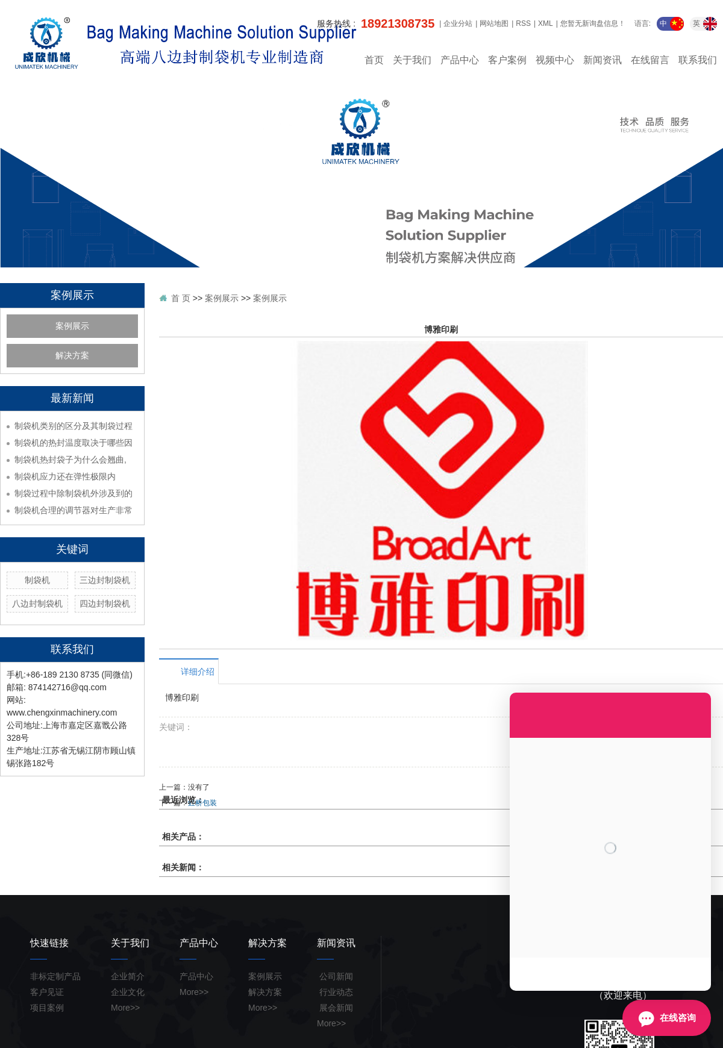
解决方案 (72, 355)
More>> (125, 1007)
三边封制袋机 (105, 580)
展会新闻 (335, 1007)
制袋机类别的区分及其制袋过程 (73, 426)
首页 (374, 60)
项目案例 (47, 1007)
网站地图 (494, 23)
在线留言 (650, 60)
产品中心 (459, 60)
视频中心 (555, 60)
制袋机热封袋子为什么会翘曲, (70, 459)
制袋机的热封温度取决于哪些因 (73, 443)
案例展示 (72, 326)
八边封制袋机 (37, 603)
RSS (523, 23)
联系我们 (697, 60)
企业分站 (457, 23)
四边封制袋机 (105, 603)
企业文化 (128, 992)
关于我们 (412, 60)
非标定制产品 (55, 976)
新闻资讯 (602, 60)
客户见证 (47, 992)
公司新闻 (335, 976)
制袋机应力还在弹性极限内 (65, 476)
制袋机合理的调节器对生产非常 (73, 510)
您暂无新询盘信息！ (592, 23)
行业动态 (335, 992)
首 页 (180, 298)
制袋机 (37, 580)
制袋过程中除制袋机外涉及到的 (73, 493)
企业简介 (128, 976)
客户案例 (507, 60)
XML (545, 23)
